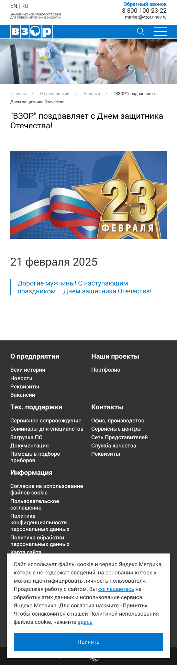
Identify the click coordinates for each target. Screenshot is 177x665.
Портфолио (106, 369)
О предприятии (34, 356)
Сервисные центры (116, 428)
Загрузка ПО (26, 437)
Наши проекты (115, 356)
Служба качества (113, 445)
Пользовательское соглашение (34, 504)
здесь (85, 622)
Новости (21, 378)
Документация (29, 445)
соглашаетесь (116, 589)
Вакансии (22, 395)
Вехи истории (27, 369)
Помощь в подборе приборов (35, 457)
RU (24, 6)
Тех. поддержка (36, 407)
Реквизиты (24, 386)
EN (13, 6)
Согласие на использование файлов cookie (46, 489)
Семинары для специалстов (47, 428)
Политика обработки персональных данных (39, 540)
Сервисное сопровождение (45, 420)
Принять (88, 642)
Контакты (107, 407)
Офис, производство (118, 420)
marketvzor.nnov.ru (146, 17)
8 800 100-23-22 (144, 11)
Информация (31, 472)
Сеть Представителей (119, 437)
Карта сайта (26, 552)
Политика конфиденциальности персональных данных (39, 522)
